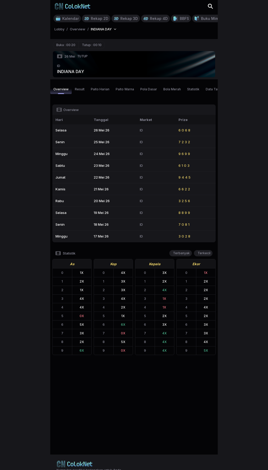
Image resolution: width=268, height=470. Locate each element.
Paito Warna (125, 89)
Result (80, 89)
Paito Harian (100, 89)
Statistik (193, 89)
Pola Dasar (148, 89)
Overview (61, 90)
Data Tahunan (216, 89)
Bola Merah (172, 89)
